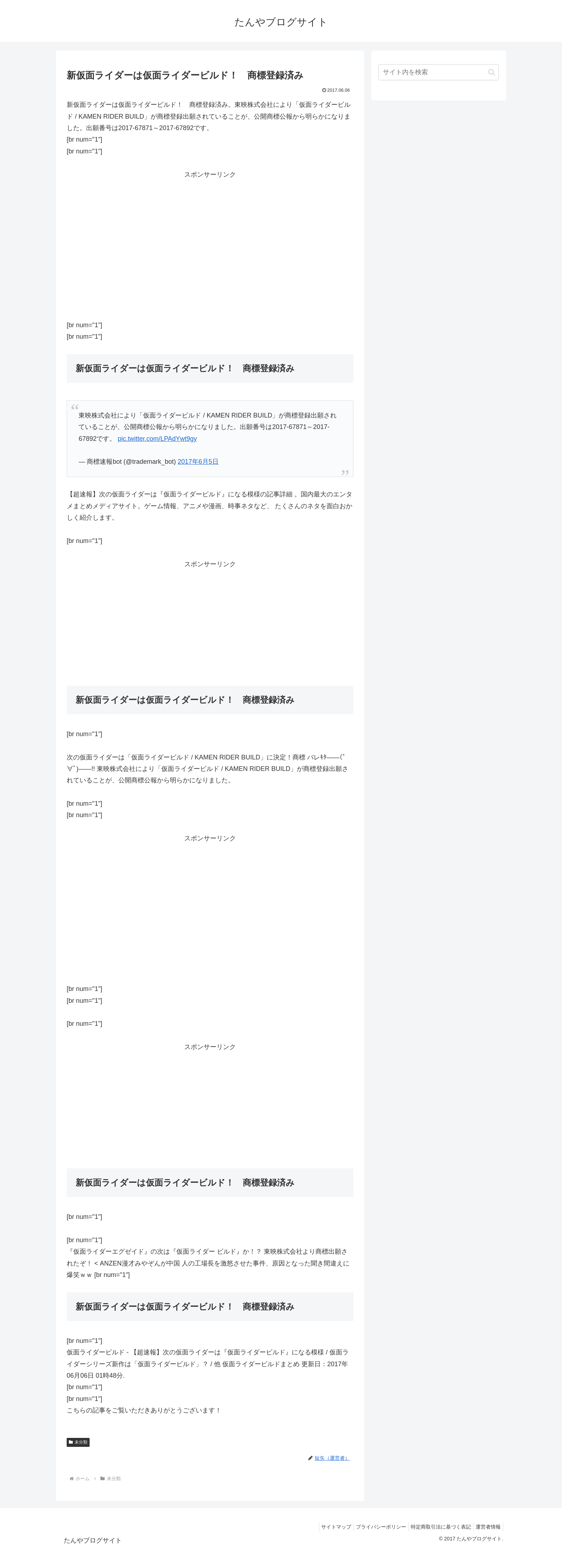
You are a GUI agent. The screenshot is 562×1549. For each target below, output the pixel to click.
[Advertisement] (210, 242)
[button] (491, 72)
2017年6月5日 (198, 461)
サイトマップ (326, 1527)
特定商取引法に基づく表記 (436, 1527)
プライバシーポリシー (374, 1527)
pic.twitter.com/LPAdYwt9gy (157, 438)
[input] (438, 72)
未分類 (78, 1442)
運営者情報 (486, 1527)
